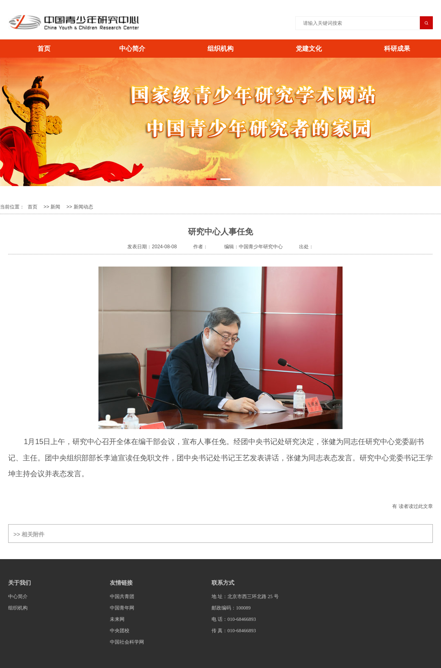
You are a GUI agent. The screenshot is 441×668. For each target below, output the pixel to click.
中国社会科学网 (127, 642)
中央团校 (119, 630)
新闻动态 (83, 207)
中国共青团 (122, 596)
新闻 (55, 207)
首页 (43, 48)
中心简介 (132, 48)
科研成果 (397, 48)
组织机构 (220, 48)
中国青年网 (122, 608)
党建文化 (309, 48)
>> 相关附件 (28, 534)
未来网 (117, 619)
